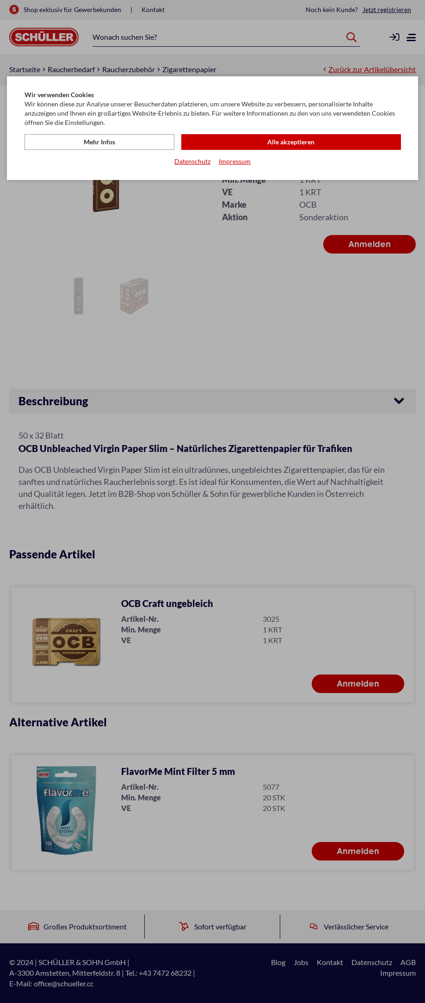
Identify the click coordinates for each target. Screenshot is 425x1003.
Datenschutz (192, 162)
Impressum (235, 162)
